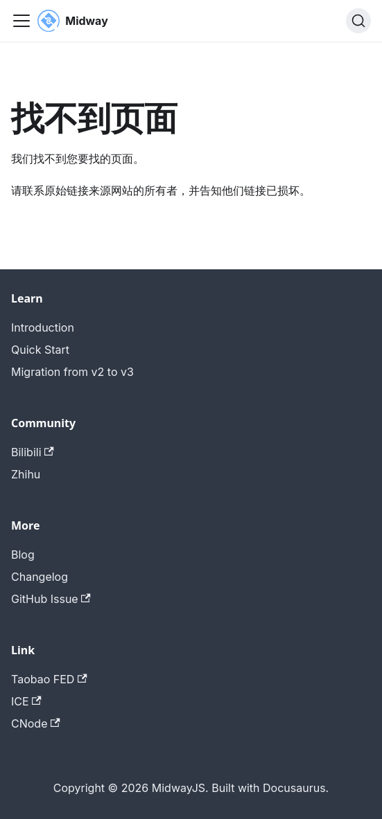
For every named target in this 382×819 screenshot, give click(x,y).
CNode (35, 723)
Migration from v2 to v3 (72, 372)
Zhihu (25, 474)
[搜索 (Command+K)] (358, 20)
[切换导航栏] (21, 20)
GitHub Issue (51, 599)
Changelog (39, 577)
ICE (26, 701)
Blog (23, 554)
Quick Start (40, 350)
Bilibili (32, 452)
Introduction (42, 327)
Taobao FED (49, 679)
